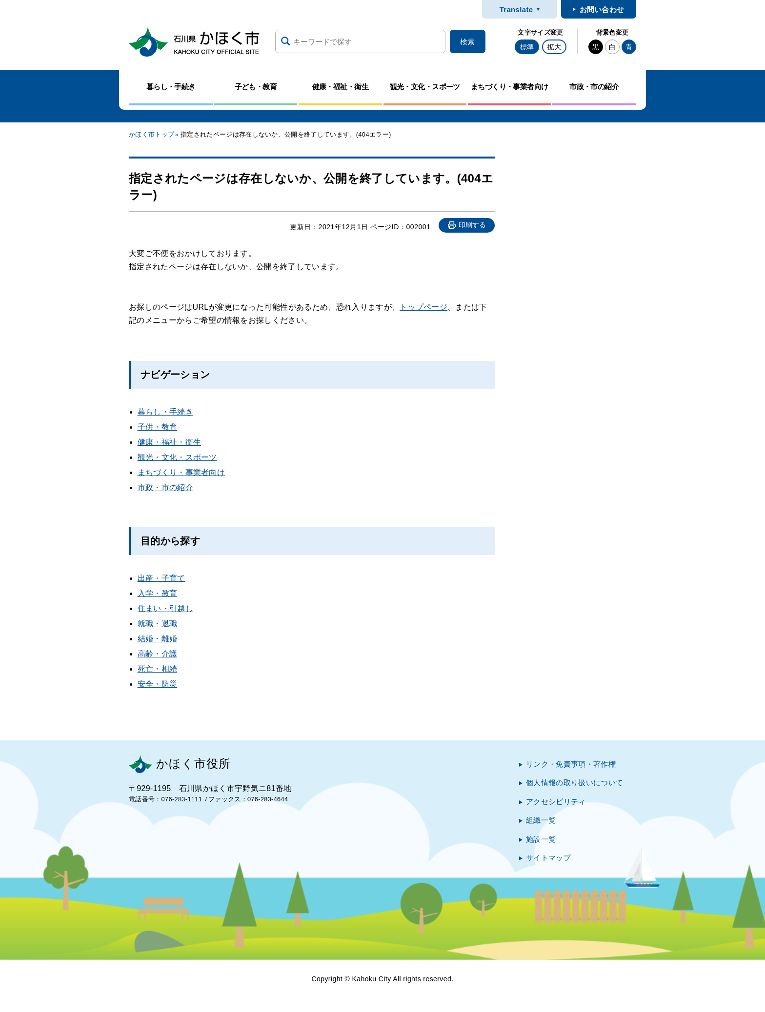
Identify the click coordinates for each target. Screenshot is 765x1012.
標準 (527, 47)
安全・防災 (158, 684)
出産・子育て (161, 578)
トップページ (423, 307)
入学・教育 (158, 593)
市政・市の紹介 (165, 487)
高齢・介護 (158, 654)
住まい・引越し (165, 608)
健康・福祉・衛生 (169, 442)
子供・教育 (158, 427)
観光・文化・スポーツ (177, 457)
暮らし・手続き (165, 412)
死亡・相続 (158, 669)
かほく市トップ (151, 134)
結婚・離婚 (158, 639)
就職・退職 (158, 623)
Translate (516, 9)
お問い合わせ (602, 9)
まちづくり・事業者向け (181, 472)
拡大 (554, 47)
